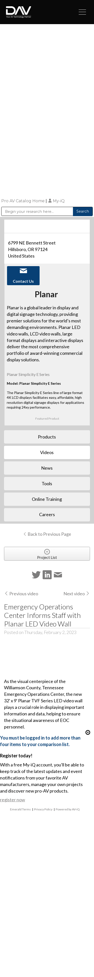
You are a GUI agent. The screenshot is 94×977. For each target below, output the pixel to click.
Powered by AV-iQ (68, 809)
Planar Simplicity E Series (28, 374)
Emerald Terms (20, 809)
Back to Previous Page (47, 534)
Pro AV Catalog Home (23, 201)
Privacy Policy (43, 809)
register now (12, 799)
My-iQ (56, 201)
